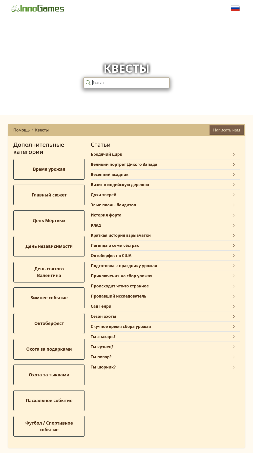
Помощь (21, 130)
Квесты (42, 130)
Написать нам (226, 130)
